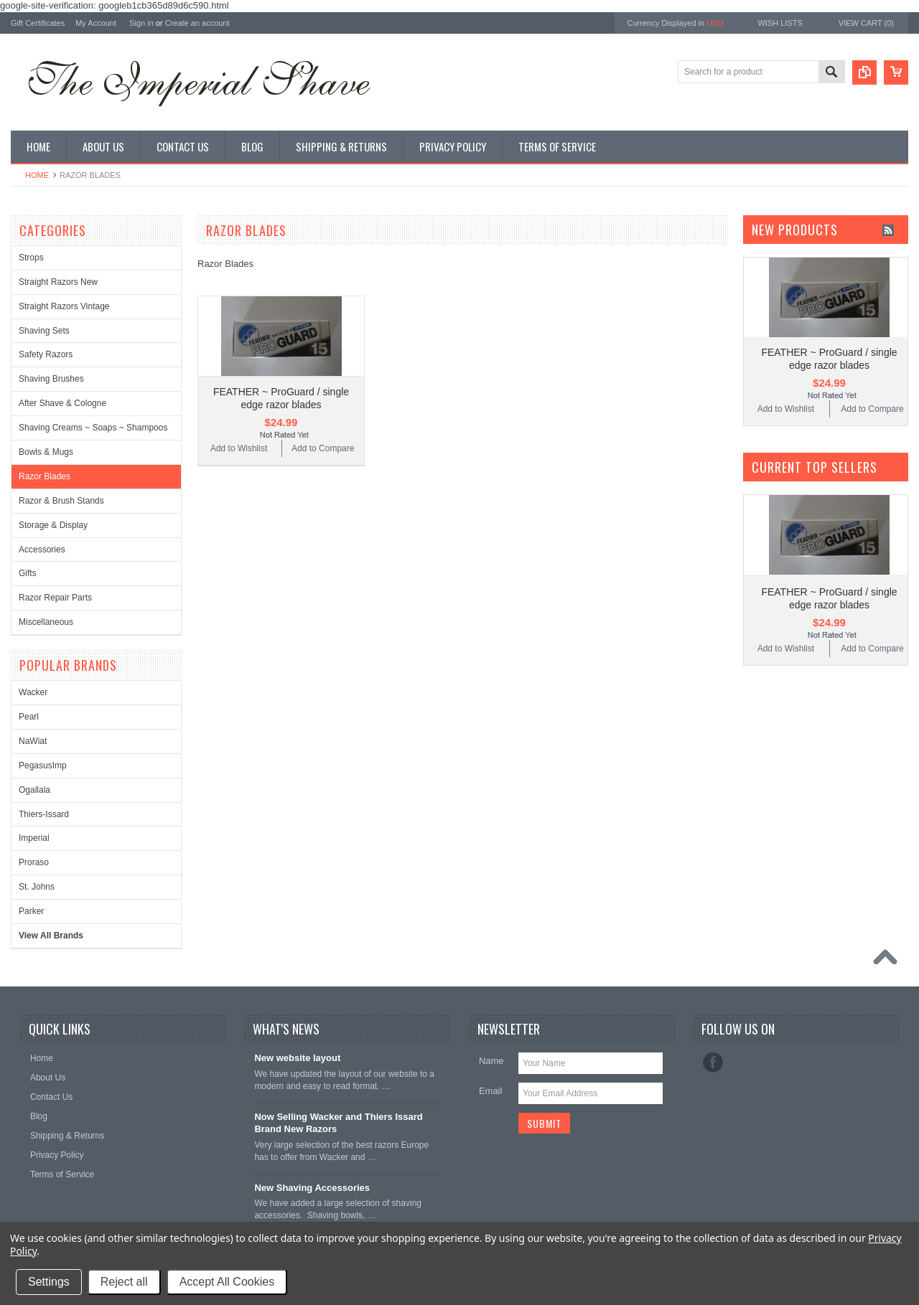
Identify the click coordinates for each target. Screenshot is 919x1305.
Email (491, 1090)
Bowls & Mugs (46, 452)
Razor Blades (44, 476)
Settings (49, 1282)
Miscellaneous (46, 622)
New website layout (297, 1057)
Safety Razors (46, 354)
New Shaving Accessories (312, 1187)
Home (37, 175)
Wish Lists (779, 23)
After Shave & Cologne (62, 403)
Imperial (34, 838)
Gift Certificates (38, 23)
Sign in (141, 23)
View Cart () (866, 23)
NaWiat (33, 741)
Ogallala (34, 790)
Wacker (33, 692)
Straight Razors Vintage (64, 306)
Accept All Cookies (227, 1282)
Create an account (197, 23)
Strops (31, 258)
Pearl (29, 717)
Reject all (124, 1282)
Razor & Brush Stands (61, 501)
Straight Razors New (58, 282)
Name (491, 1060)
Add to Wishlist (238, 448)
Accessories (42, 550)
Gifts (28, 573)
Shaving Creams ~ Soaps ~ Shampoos (93, 428)
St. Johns (37, 887)
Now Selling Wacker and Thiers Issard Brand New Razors (338, 1122)
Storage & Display (53, 525)
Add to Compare (322, 448)
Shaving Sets (44, 331)
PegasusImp (43, 765)
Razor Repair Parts (55, 598)
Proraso (34, 862)
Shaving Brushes (51, 379)
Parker (31, 911)
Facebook (713, 1062)
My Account (95, 23)
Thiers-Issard (44, 814)
